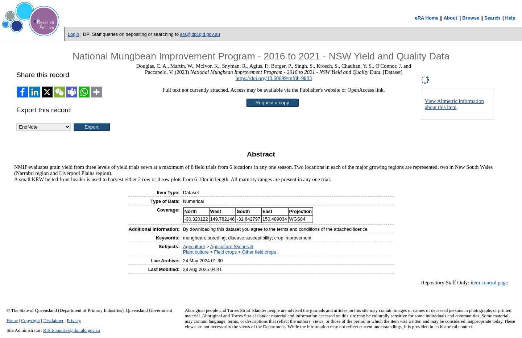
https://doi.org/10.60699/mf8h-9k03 (274, 78)
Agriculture (194, 246)
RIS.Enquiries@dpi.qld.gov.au (71, 330)
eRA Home (426, 18)
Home (12, 320)
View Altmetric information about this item (454, 104)
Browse (470, 18)
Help (510, 18)
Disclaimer (53, 320)
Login (73, 34)
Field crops (225, 252)
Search (492, 18)
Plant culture (196, 252)
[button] (272, 103)
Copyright (30, 320)
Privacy (74, 320)
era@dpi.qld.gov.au (200, 34)
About (450, 18)
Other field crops (259, 252)
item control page (489, 282)
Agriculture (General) (231, 246)
